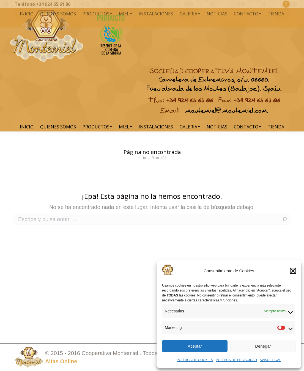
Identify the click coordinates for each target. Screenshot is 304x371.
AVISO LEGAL (270, 360)
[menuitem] (27, 126)
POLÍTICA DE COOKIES (195, 360)
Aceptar (195, 346)
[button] (293, 271)
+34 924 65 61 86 (53, 4)
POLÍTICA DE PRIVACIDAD (236, 360)
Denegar (263, 346)
